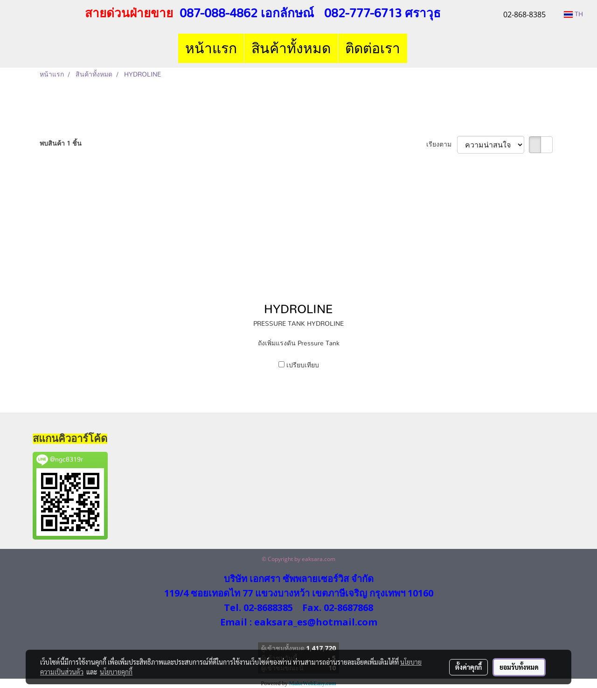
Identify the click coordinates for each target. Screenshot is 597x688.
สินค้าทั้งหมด (291, 48)
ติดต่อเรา (372, 48)
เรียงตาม (441, 144)
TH (573, 14)
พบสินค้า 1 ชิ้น (61, 143)
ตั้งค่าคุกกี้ (468, 667)
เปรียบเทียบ (302, 365)
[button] (415, 48)
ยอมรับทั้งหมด (519, 667)
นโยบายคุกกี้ (116, 671)
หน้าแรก (211, 48)
